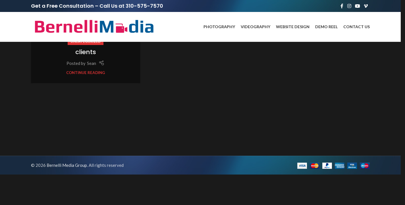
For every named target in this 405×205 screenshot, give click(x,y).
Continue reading (85, 72)
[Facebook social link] (341, 6)
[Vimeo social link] (366, 6)
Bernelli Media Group (67, 165)
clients (85, 52)
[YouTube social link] (357, 6)
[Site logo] (93, 26)
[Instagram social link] (349, 6)
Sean (91, 63)
